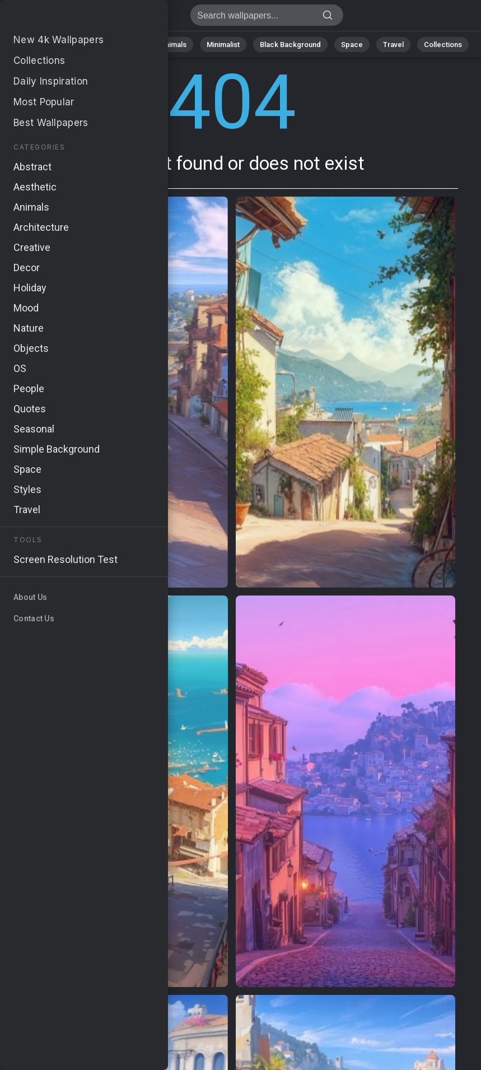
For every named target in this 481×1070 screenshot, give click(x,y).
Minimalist (223, 44)
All (44, 44)
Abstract (125, 44)
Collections (443, 44)
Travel (393, 44)
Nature (79, 44)
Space (352, 44)
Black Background (290, 44)
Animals (173, 44)
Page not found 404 (67, 18)
